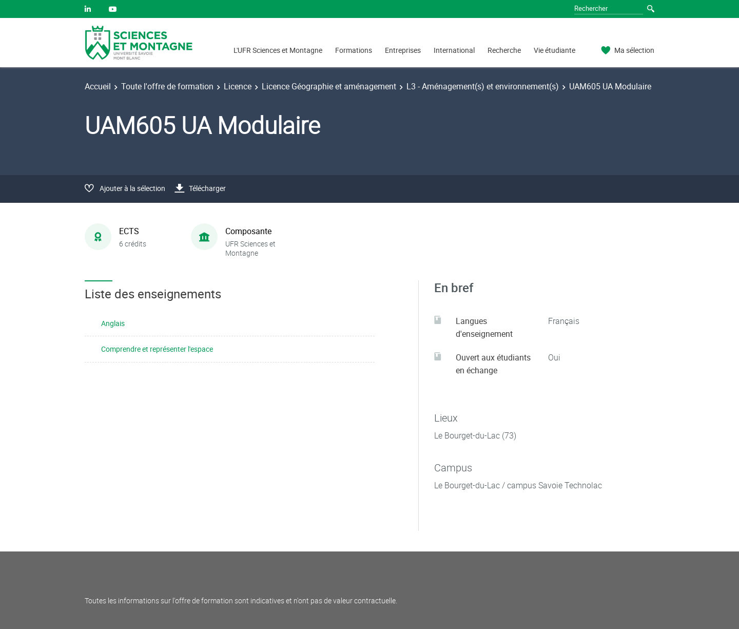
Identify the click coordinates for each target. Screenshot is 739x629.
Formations (353, 50)
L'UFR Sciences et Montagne (278, 50)
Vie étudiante (554, 50)
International (454, 50)
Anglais (113, 323)
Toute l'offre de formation (167, 86)
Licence (237, 86)
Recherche (504, 50)
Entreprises (403, 50)
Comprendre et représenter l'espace (157, 349)
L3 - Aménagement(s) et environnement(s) (482, 86)
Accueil (98, 86)
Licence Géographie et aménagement (329, 86)
